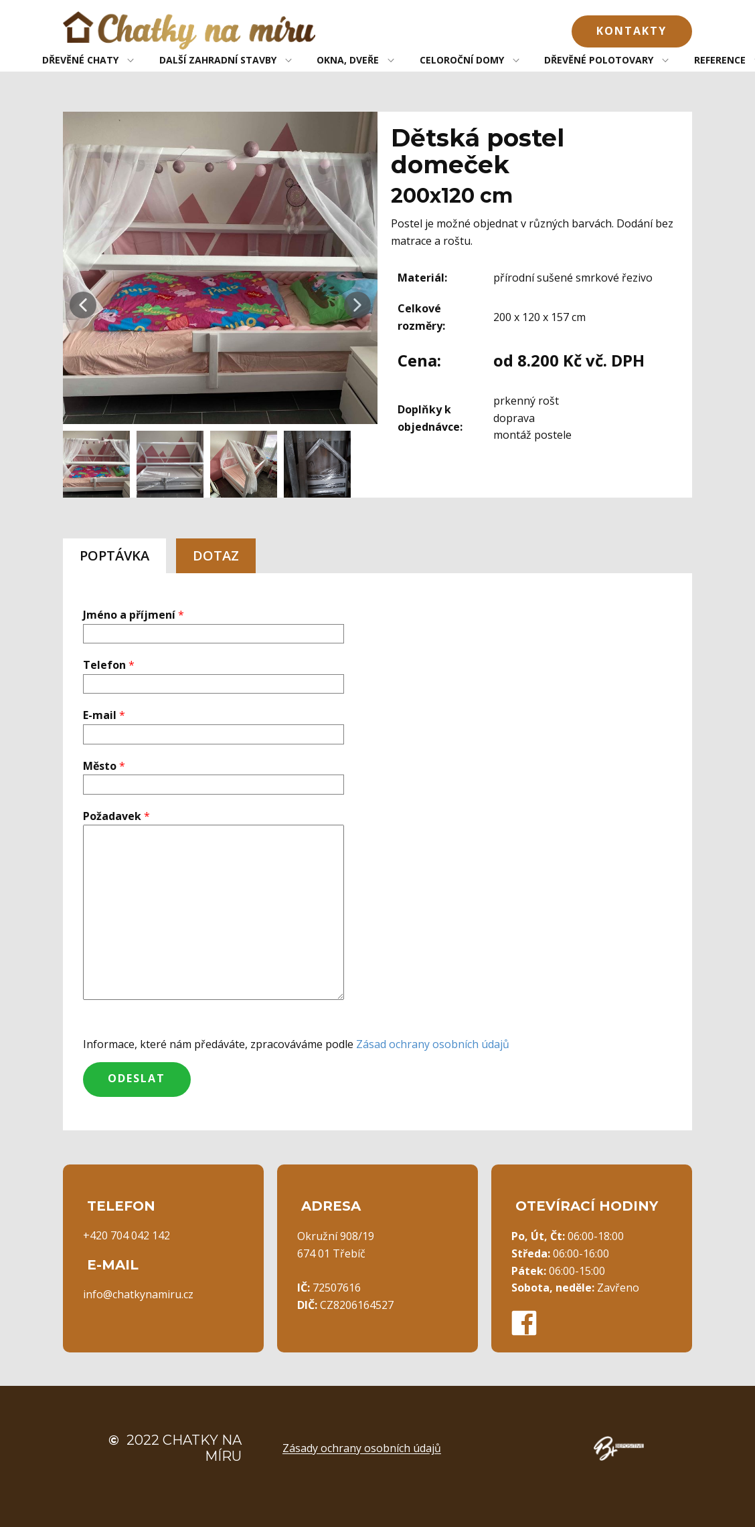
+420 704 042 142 (126, 1235)
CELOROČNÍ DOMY (462, 60)
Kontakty (631, 30)
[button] (83, 305)
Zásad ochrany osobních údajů (432, 1044)
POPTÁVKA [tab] (114, 555)
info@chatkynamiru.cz (138, 1294)
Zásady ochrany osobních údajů (361, 1448)
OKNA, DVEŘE (348, 60)
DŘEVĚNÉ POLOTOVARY (598, 60)
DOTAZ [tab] (216, 555)
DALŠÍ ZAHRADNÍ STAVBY (217, 60)
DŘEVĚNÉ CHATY (80, 60)
